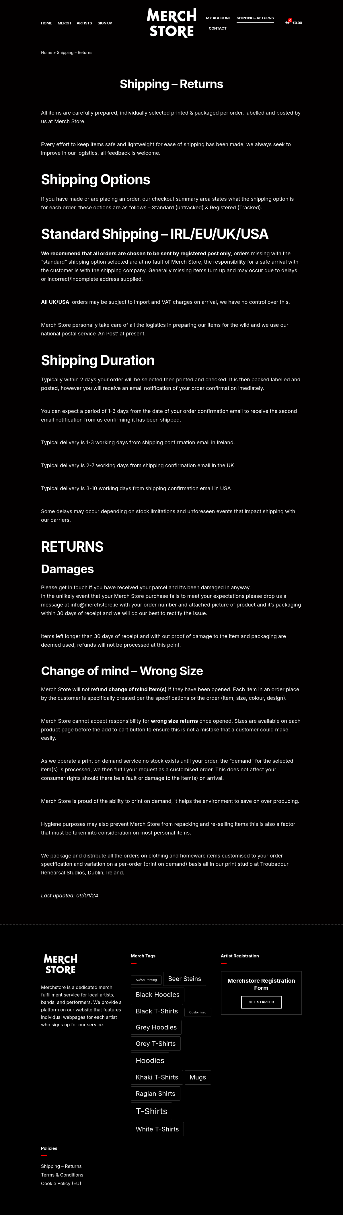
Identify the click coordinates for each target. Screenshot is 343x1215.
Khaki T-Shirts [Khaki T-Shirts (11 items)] (157, 1077)
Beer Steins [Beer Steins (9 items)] (184, 978)
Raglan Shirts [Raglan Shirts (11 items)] (155, 1093)
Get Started (261, 1002)
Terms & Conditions (62, 1175)
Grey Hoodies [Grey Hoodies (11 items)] (156, 1027)
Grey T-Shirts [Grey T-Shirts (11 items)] (156, 1043)
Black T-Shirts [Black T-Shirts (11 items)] (157, 1011)
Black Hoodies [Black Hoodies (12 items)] (158, 994)
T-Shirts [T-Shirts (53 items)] (151, 1111)
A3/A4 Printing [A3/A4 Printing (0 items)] (146, 980)
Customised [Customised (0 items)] (197, 1012)
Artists (84, 23)
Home (46, 23)
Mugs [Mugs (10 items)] (198, 1077)
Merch (64, 23)
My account (218, 18)
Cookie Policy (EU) (61, 1183)
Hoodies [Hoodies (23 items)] (150, 1060)
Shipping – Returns (255, 18)
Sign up (105, 23)
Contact (218, 28)
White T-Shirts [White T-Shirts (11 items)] (157, 1129)
